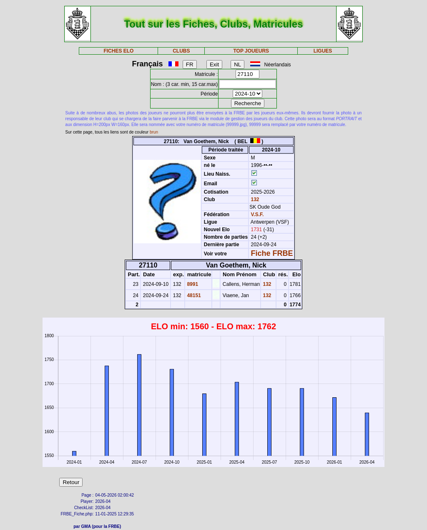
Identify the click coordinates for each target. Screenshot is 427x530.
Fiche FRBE (272, 253)
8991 (192, 284)
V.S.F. (257, 214)
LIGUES (323, 51)
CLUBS (181, 51)
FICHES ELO (118, 51)
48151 (193, 295)
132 (254, 199)
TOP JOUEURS (251, 51)
